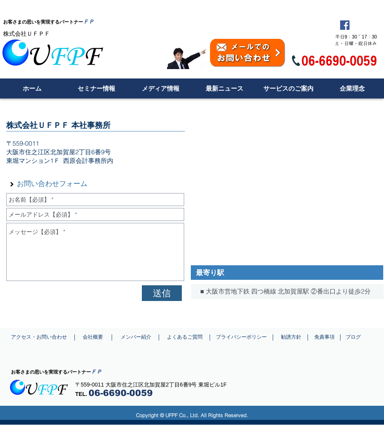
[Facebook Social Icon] (345, 25)
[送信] (162, 293)
